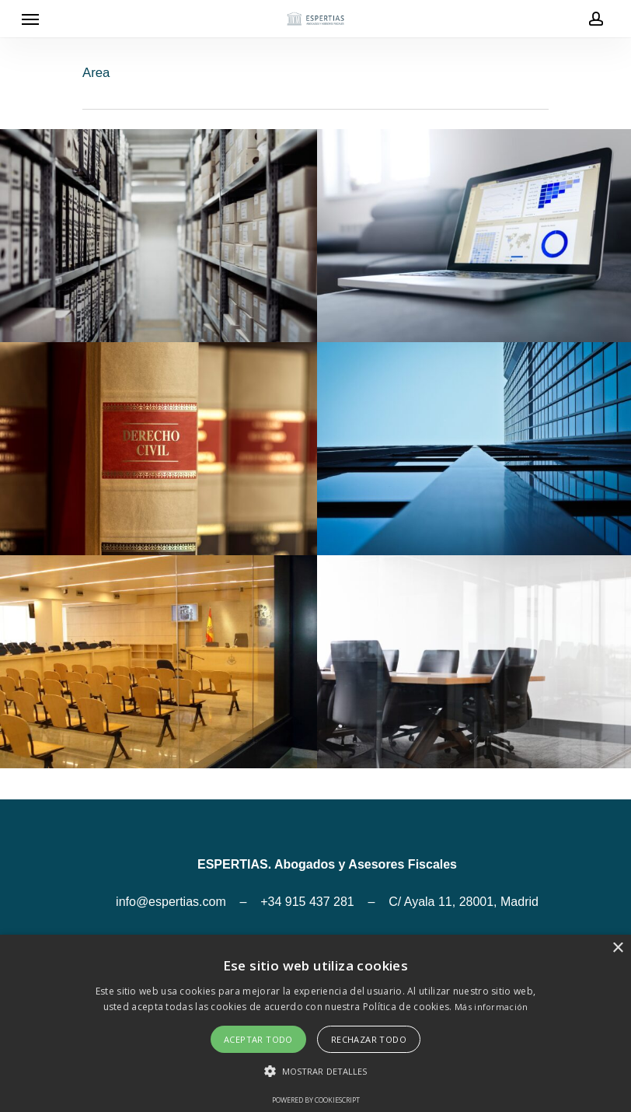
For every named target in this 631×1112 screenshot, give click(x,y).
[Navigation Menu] (30, 18)
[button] (316, 1071)
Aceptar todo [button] (258, 1039)
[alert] (315, 1023)
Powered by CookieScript (316, 1100)
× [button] (617, 948)
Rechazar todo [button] (368, 1039)
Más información (491, 1006)
